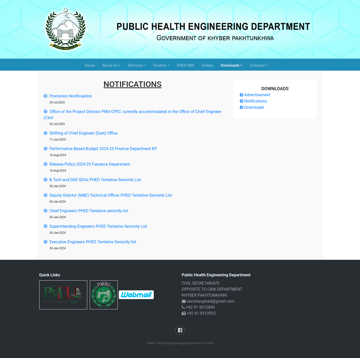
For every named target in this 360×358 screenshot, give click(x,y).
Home (90, 65)
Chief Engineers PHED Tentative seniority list (86, 210)
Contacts (257, 65)
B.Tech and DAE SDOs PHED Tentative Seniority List (92, 179)
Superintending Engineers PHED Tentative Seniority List (95, 226)
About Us (110, 65)
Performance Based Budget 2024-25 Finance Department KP (100, 148)
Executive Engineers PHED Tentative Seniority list (90, 242)
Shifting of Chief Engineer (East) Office (81, 133)
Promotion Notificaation (68, 96)
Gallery (207, 65)
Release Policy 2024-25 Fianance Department (87, 164)
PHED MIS (185, 65)
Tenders (159, 65)
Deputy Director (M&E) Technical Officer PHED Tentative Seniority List (108, 195)
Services (135, 65)
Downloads (230, 65)
